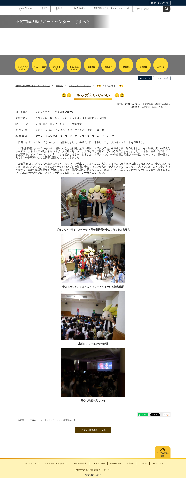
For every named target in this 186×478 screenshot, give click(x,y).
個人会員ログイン (79, 9)
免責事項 (130, 463)
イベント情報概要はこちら (93, 430)
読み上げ (146, 78)
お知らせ (22, 68)
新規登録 (44, 9)
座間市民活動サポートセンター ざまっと (33, 86)
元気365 (98, 475)
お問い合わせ (60, 9)
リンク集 (143, 463)
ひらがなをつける (161, 3)
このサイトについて (26, 9)
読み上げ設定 (163, 78)
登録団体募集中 (80, 463)
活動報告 (59, 86)
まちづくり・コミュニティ (80, 86)
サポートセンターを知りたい (56, 463)
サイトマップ (157, 463)
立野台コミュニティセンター (155, 107)
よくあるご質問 (98, 463)
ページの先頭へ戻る (162, 454)
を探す (56, 68)
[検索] (167, 9)
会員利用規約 (115, 463)
